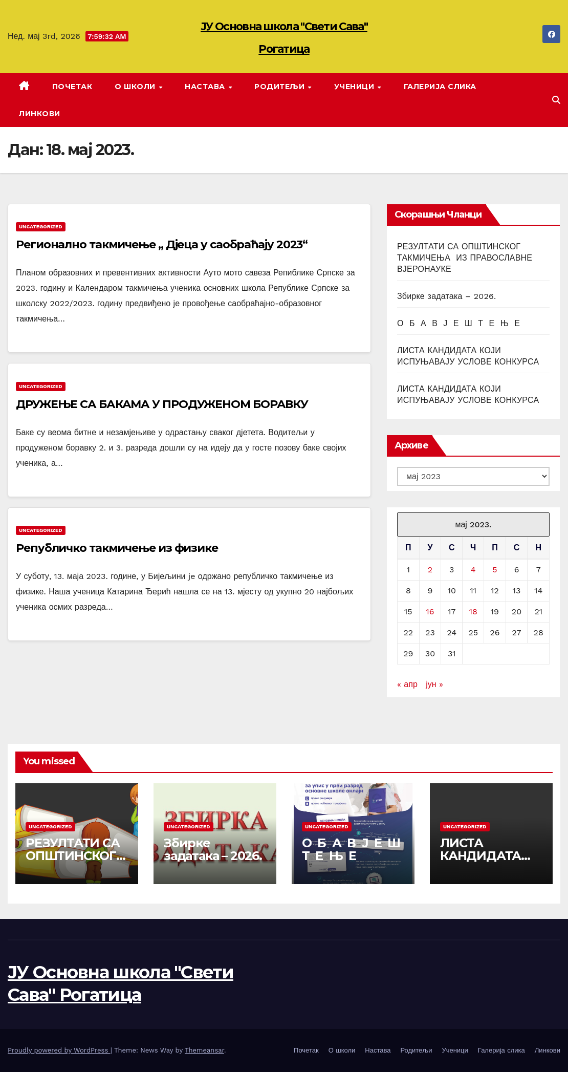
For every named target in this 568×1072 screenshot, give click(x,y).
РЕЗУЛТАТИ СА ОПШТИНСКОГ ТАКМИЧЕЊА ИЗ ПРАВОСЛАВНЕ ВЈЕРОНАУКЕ (464, 258)
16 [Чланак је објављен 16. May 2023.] (430, 611)
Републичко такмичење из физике (117, 548)
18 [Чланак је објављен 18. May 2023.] (473, 611)
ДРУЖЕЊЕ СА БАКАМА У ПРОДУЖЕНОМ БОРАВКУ (162, 404)
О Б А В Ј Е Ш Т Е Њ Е (458, 323)
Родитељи (280, 86)
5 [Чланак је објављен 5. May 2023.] (494, 569)
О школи (136, 86)
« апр (407, 684)
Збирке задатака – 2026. (446, 296)
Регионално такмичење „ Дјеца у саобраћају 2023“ (162, 244)
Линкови (39, 113)
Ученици (355, 86)
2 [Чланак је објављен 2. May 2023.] (430, 569)
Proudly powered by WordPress (59, 1050)
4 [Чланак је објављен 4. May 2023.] (473, 569)
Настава (206, 86)
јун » (434, 684)
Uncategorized (40, 226)
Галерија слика (440, 86)
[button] (556, 100)
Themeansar (204, 1050)
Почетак (72, 86)
